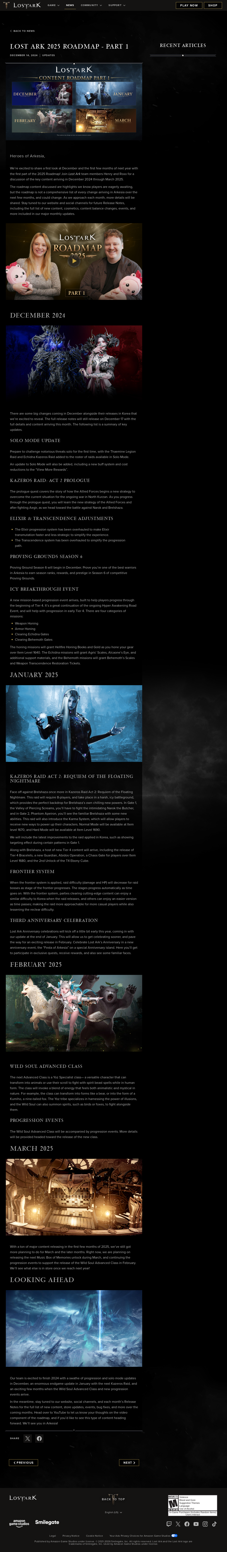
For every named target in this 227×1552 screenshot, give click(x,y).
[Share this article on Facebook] (39, 1438)
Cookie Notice (94, 1536)
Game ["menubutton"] (53, 5)
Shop (213, 5)
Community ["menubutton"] (91, 5)
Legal (52, 1536)
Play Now (189, 5)
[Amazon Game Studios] (19, 1524)
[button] (74, 102)
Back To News (22, 31)
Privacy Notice (71, 1536)
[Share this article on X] (27, 1438)
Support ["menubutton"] (117, 5)
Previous (24, 1462)
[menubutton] (113, 1512)
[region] (183, 150)
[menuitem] (53, 5)
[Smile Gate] (47, 1524)
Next (129, 1462)
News (70, 5)
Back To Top (113, 1499)
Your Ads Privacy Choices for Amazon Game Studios (144, 1536)
